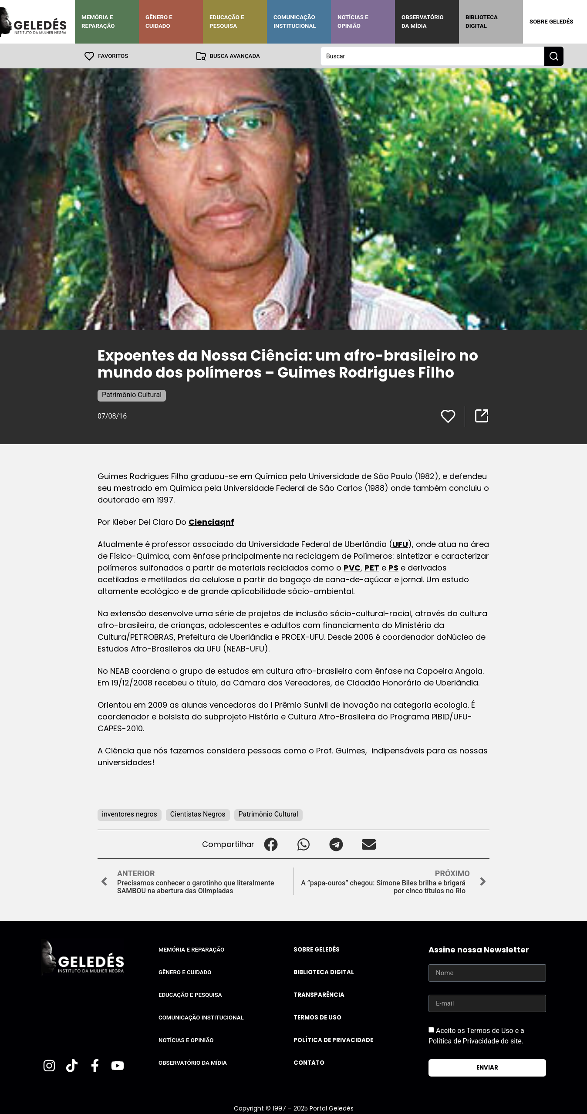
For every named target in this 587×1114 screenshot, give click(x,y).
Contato (309, 1062)
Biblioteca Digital (482, 21)
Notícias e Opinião (352, 21)
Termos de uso (317, 1017)
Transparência (319, 994)
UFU (400, 543)
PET (371, 567)
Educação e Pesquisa (226, 21)
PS (393, 567)
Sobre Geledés (551, 21)
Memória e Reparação (98, 21)
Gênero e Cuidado (158, 21)
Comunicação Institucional (294, 21)
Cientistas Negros (198, 814)
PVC (352, 567)
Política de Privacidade (333, 1040)
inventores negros (129, 814)
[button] (270, 844)
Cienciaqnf (211, 521)
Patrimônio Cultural (132, 394)
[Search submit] (553, 55)
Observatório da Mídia (422, 21)
